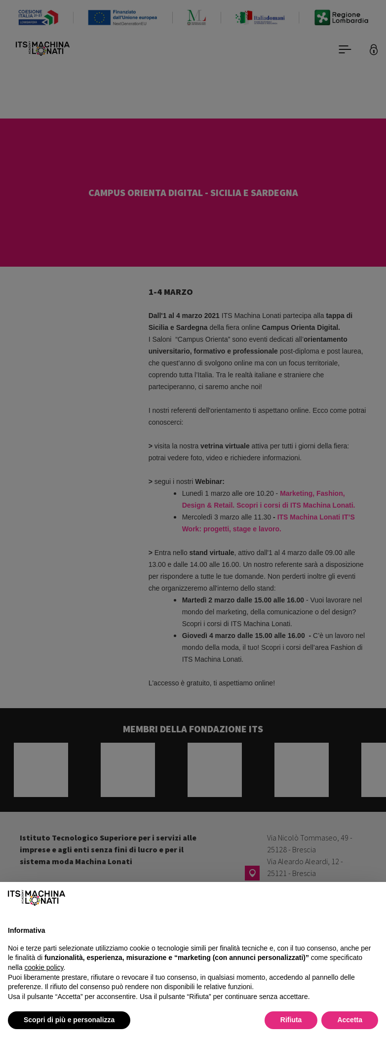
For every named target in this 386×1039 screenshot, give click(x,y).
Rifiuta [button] (291, 1020)
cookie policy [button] (43, 967)
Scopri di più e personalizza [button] (69, 1020)
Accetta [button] (349, 1020)
